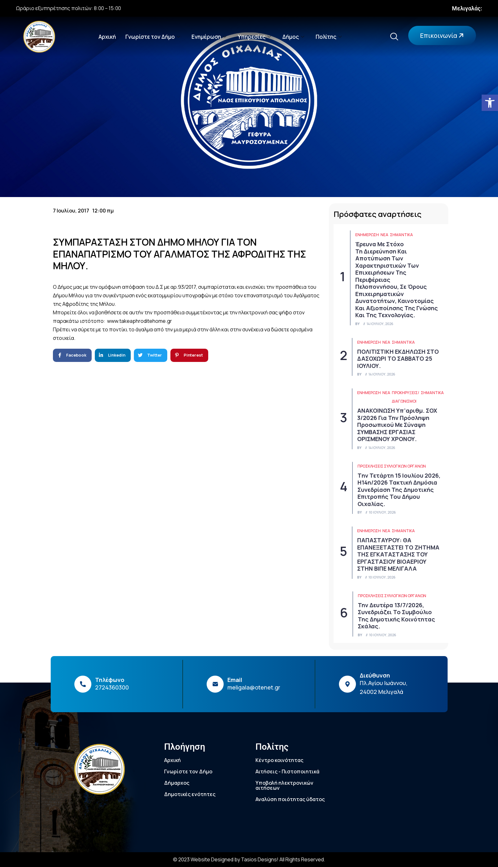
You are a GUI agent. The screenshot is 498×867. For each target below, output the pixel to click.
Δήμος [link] (293, 36)
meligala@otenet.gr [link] (253, 687)
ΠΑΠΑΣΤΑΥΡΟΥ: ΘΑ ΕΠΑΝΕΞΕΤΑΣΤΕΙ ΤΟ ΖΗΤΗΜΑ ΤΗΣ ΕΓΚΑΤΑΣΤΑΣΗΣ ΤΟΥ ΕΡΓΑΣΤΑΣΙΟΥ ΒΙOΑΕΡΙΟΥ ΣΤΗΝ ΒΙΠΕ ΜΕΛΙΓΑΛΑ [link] (398, 554)
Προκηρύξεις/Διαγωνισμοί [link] (405, 397)
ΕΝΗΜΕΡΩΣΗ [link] (367, 234)
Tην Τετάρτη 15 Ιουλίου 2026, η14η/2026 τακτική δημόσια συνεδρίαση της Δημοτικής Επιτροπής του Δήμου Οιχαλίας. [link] (399, 490)
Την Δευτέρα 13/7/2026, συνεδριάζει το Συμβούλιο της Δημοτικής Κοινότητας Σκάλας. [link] (396, 615)
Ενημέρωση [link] (209, 36)
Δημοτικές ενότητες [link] (189, 794)
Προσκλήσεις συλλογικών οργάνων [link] (392, 466)
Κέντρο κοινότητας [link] (279, 760)
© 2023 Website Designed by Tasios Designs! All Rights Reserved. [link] (249, 859)
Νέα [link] (384, 234)
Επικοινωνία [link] (442, 35)
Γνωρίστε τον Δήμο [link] (152, 36)
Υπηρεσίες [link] (254, 36)
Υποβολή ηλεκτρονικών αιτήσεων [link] (284, 785)
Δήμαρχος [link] (176, 782)
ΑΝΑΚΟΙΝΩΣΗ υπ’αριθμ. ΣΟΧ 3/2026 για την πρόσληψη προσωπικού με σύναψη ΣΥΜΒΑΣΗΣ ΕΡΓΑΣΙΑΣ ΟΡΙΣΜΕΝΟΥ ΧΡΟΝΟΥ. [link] (397, 425)
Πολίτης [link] (329, 36)
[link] (490, 103)
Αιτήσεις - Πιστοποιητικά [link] (287, 771)
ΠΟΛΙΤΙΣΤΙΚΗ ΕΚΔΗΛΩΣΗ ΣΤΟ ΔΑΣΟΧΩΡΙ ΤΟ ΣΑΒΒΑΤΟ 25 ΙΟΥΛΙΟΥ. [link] (398, 358)
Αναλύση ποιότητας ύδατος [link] (290, 799)
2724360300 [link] (112, 687)
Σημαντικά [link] (401, 234)
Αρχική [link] (107, 36)
